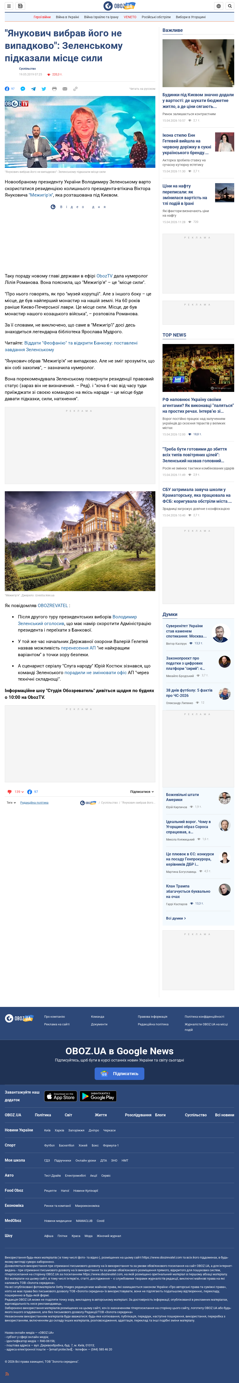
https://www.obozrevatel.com (162, 1257)
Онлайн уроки (86, 1160)
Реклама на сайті (57, 1024)
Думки (170, 614)
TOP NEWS (174, 335)
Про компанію (54, 1016)
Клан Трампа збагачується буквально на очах (188, 891)
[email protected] (60, 1349)
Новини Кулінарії (85, 1190)
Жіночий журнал (109, 1236)
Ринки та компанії (57, 1206)
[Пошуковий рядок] (230, 6)
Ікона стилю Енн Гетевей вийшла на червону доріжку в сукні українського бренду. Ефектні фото (187, 144)
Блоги (160, 1115)
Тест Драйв (52, 1175)
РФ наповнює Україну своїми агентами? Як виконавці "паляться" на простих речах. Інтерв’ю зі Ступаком (198, 405)
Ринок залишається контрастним (189, 114)
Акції (93, 1175)
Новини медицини (58, 1221)
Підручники (62, 1160)
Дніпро (94, 1130)
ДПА (103, 1160)
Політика (43, 1115)
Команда (97, 1016)
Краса (76, 1236)
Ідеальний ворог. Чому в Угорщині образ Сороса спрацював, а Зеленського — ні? (188, 827)
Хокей (83, 1145)
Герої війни (42, 17)
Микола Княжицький (180, 839)
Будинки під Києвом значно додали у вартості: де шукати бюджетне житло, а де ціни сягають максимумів (198, 100)
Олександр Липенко (179, 703)
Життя (101, 1115)
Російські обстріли (156, 17)
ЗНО (114, 1160)
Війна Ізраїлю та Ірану (101, 17)
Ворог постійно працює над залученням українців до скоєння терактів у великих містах (194, 423)
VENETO (130, 17)
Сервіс (106, 1175)
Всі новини (224, 1115)
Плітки (62, 1236)
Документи (99, 1024)
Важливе (173, 30)
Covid (100, 1221)
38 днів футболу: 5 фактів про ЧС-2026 (189, 693)
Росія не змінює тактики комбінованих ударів (198, 468)
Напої (65, 1190)
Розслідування (138, 1115)
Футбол (49, 1145)
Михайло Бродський (180, 676)
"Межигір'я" (41, 195)
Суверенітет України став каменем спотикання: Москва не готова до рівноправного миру (184, 631)
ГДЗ (47, 1160)
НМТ (125, 1160)
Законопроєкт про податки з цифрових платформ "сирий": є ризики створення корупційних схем (184, 663)
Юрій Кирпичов (176, 807)
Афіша (48, 1236)
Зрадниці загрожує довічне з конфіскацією (196, 509)
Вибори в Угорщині (191, 17)
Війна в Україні (67, 17)
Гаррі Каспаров (176, 904)
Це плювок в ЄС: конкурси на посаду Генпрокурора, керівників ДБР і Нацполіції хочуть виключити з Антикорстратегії (190, 859)
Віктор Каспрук (176, 643)
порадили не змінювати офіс (96, 672)
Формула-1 (111, 1145)
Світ (68, 1115)
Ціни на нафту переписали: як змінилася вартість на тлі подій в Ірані (185, 194)
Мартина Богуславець (181, 872)
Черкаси (109, 1130)
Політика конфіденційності (204, 1016)
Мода (88, 1236)
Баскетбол (66, 1145)
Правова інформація (152, 1016)
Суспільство (27, 68)
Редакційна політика (34, 802)
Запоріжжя (76, 1130)
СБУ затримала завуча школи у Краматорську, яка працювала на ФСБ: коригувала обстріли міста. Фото (197, 495)
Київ (47, 1130)
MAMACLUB (84, 1221)
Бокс (95, 1145)
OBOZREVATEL (53, 605)
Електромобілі (75, 1175)
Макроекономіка (87, 1206)
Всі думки (174, 918)
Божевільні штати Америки (182, 797)
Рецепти (50, 1190)
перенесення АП (78, 648)
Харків (59, 1130)
